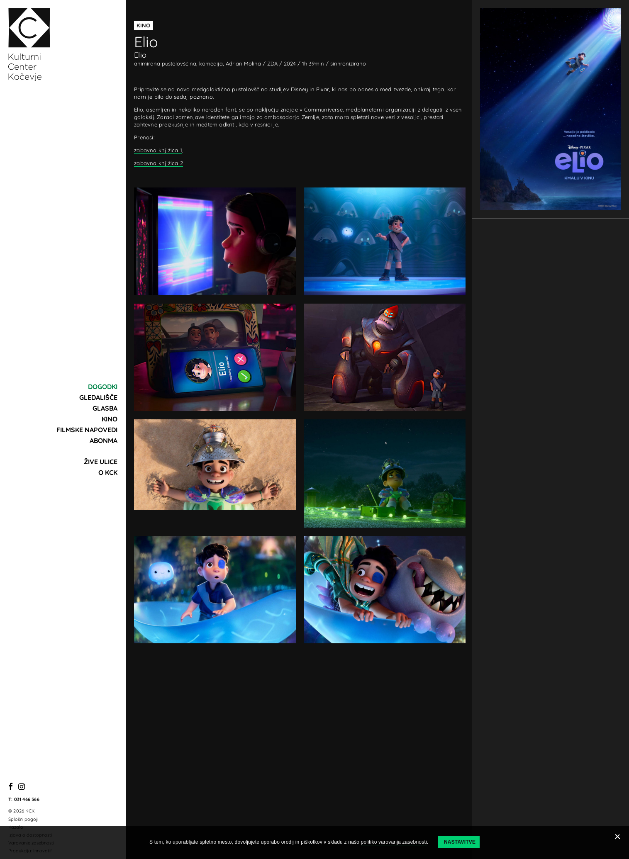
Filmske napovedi (86, 430)
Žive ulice (100, 461)
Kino (109, 419)
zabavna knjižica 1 (158, 150)
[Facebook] (10, 787)
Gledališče (98, 397)
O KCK (107, 472)
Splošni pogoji (23, 819)
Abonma (103, 440)
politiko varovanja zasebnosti (394, 842)
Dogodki (102, 386)
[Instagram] (21, 787)
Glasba (105, 408)
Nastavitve (459, 842)
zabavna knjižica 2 (158, 163)
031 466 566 (26, 799)
